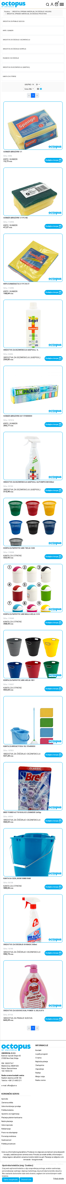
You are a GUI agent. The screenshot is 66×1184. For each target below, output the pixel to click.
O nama (38, 1058)
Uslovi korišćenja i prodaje (11, 1106)
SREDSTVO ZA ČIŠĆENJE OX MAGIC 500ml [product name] (20, 944)
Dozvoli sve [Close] (26, 1179)
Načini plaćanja (7, 1121)
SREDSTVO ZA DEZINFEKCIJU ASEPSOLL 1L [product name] (20, 350)
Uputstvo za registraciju (10, 1114)
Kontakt (38, 1050)
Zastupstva (39, 1065)
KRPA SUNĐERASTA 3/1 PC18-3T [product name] (16, 284)
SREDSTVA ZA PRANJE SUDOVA (17, 1018)
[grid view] (41, 89)
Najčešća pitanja (41, 1061)
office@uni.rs (12, 1086)
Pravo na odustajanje (9, 1133)
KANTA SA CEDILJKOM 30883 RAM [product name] (17, 878)
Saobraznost (6, 1140)
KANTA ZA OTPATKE (12, 555)
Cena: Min (28, 89)
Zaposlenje (39, 1069)
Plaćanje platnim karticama (11, 1118)
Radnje (38, 1073)
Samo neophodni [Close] (11, 1179)
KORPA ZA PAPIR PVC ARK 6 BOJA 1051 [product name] (19, 680)
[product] (33, 131)
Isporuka (4, 1099)
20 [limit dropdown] (37, 85)
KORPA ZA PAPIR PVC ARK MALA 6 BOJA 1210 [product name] (21, 614)
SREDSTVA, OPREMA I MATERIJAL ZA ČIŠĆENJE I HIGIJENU (31, 11)
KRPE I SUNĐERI (10, 159)
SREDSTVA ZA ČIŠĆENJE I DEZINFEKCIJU (21, 754)
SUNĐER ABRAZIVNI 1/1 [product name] (12, 152)
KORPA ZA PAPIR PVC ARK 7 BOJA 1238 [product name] (19, 548)
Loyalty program (41, 1054)
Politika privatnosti (8, 1144)
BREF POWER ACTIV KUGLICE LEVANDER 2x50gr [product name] (22, 812)
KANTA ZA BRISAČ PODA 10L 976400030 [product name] (19, 746)
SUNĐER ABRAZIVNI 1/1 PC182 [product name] (15, 218)
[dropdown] (52, 4)
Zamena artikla (7, 1103)
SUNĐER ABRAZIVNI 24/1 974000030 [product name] (17, 416)
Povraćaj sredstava (8, 1136)
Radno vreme (40, 1080)
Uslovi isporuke (7, 1125)
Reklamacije (6, 1129)
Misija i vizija (40, 1076)
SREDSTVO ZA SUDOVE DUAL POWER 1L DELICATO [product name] (23, 1011)
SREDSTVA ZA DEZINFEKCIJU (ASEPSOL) (21, 357)
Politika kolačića (7, 1110)
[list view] (38, 89)
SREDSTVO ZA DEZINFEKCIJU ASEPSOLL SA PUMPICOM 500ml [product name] (28, 482)
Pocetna (7, 11)
